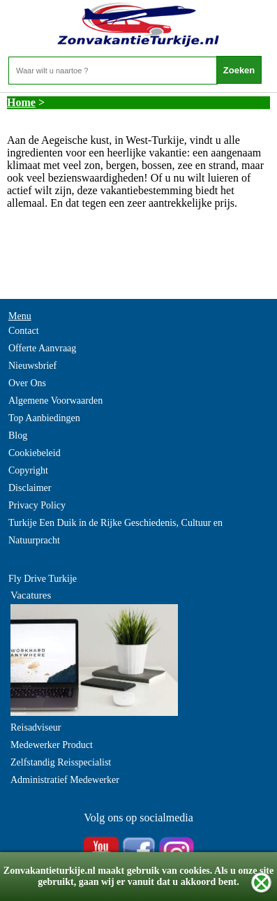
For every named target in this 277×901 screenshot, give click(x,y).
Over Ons (27, 383)
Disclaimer (29, 488)
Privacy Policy (37, 505)
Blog (17, 435)
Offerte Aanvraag (42, 348)
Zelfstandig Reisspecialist (60, 762)
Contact (23, 330)
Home (21, 102)
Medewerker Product (51, 745)
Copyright (28, 470)
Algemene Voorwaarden (55, 400)
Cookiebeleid (34, 453)
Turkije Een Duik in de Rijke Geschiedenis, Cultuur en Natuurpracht (115, 531)
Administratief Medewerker (64, 780)
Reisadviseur (35, 727)
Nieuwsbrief (32, 365)
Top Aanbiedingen (44, 418)
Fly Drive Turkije (42, 578)
